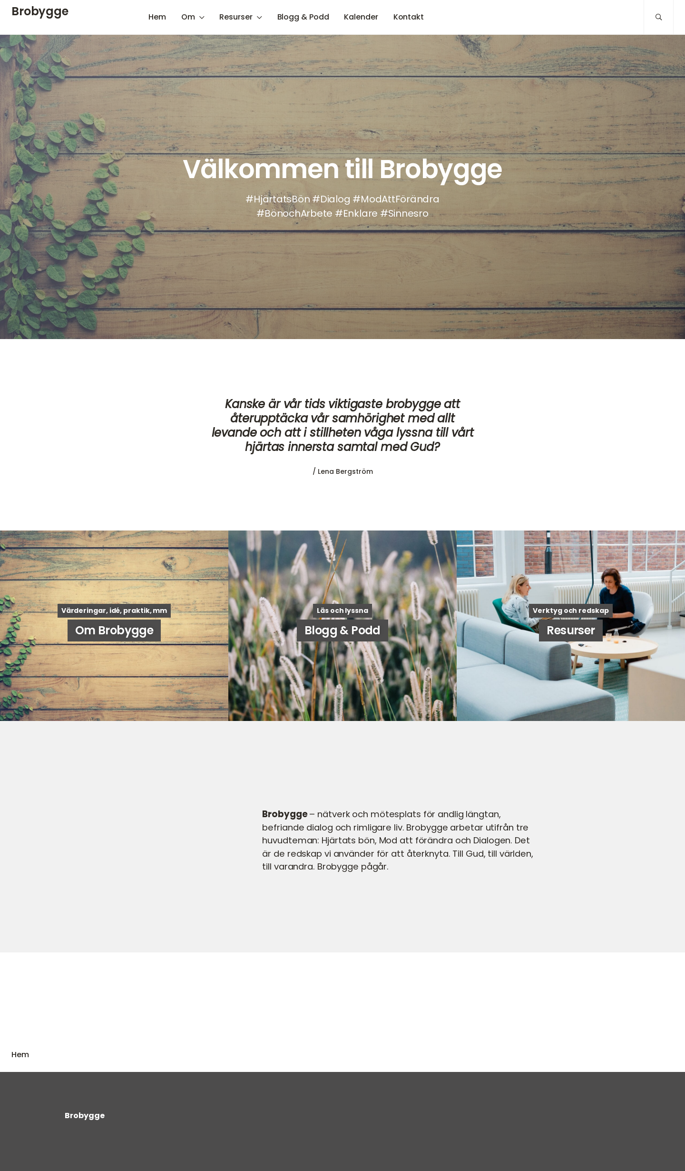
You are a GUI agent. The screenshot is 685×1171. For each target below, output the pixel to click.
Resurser (235, 16)
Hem (157, 16)
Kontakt (408, 16)
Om (188, 16)
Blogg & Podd (303, 16)
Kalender (361, 16)
